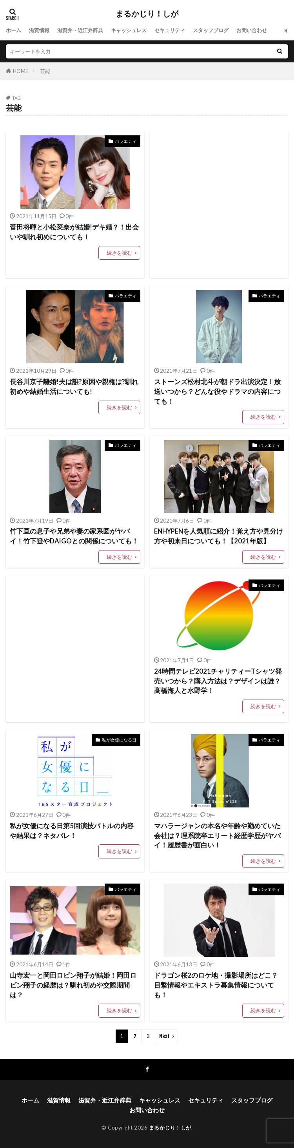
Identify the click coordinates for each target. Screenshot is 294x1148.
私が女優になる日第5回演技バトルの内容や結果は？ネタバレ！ (72, 831)
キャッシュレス (129, 30)
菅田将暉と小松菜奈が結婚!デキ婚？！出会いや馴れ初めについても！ (74, 232)
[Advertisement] (219, 204)
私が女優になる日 (119, 739)
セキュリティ (169, 30)
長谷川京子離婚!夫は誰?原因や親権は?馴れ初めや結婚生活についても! (74, 386)
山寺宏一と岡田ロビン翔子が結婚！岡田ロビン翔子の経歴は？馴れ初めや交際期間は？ (73, 985)
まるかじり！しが (147, 14)
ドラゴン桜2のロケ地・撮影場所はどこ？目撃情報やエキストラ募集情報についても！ (216, 985)
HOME (20, 71)
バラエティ (125, 141)
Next (164, 1036)
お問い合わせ (251, 30)
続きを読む (119, 253)
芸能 (45, 71)
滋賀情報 (39, 30)
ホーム (13, 30)
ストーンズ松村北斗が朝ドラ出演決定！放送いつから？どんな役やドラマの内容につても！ (217, 391)
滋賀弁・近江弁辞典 (80, 30)
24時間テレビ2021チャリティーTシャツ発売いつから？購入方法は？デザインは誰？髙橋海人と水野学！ (218, 681)
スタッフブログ (211, 30)
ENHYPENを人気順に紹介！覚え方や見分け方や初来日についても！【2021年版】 (218, 536)
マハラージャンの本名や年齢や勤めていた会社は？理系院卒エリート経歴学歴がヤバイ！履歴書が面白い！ (217, 835)
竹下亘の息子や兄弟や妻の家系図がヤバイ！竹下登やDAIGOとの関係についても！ (74, 536)
